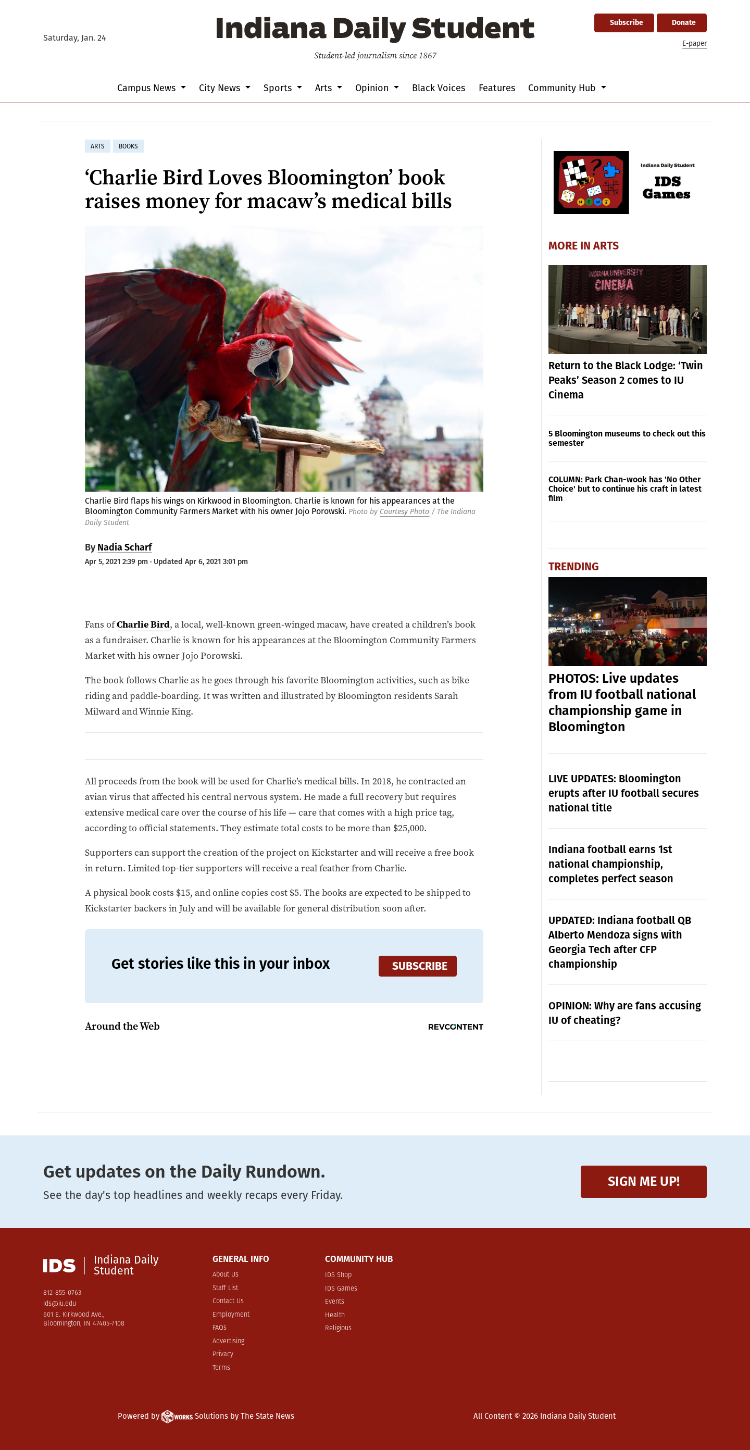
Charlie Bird (143, 624)
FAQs (220, 1327)
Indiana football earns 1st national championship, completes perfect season (610, 864)
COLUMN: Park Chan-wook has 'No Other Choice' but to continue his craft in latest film (625, 488)
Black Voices (438, 88)
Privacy (223, 1354)
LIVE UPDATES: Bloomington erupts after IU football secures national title (623, 793)
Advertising (228, 1341)
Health (335, 1315)
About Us (226, 1274)
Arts (606, 246)
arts (98, 146)
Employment (231, 1314)
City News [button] (221, 88)
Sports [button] (279, 88)
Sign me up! (644, 1181)
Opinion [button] (373, 88)
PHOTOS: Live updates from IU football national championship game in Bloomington (622, 703)
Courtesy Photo (404, 511)
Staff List (225, 1288)
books (128, 146)
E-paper (694, 43)
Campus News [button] (147, 88)
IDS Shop (338, 1275)
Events (334, 1301)
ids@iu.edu (59, 1304)
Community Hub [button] (563, 88)
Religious (338, 1328)
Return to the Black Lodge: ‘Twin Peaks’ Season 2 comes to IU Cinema (625, 380)
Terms (221, 1368)
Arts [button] (324, 88)
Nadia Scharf (124, 547)
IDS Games (341, 1288)
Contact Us (228, 1301)
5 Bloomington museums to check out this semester (627, 438)
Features (497, 88)
